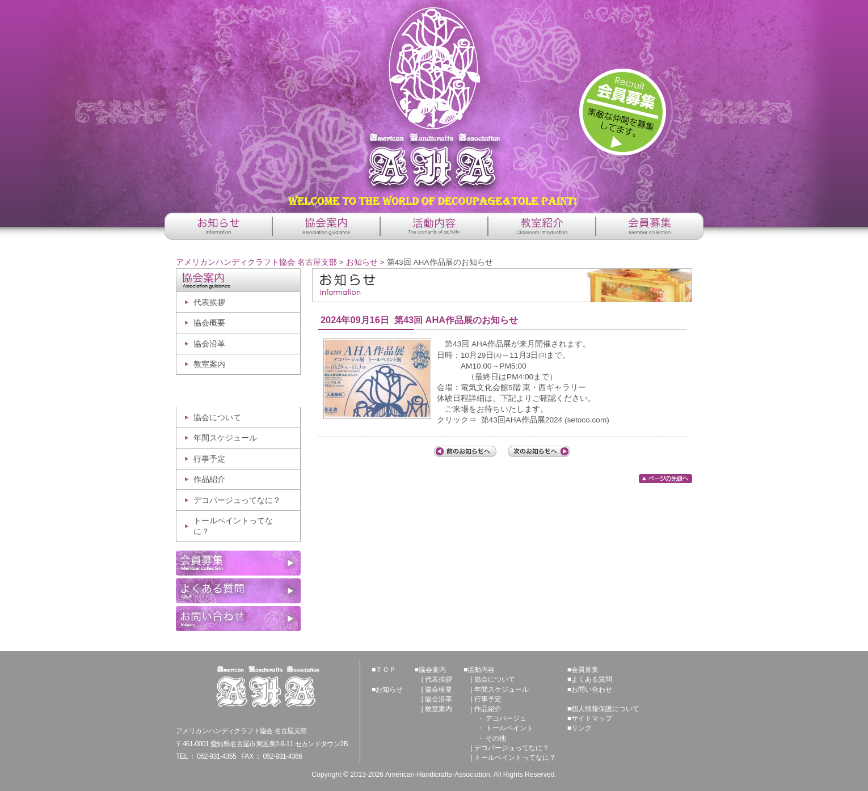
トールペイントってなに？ (233, 526)
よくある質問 (591, 679)
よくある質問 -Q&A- (238, 590)
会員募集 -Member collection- (649, 226)
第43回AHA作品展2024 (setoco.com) (545, 420)
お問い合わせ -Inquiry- (238, 618)
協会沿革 (209, 344)
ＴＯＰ (386, 670)
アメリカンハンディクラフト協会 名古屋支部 (434, 102)
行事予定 (209, 459)
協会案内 (432, 670)
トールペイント (509, 728)
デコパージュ (506, 718)
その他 (496, 738)
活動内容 (481, 670)
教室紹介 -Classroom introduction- (542, 226)
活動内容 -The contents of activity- (434, 226)
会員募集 (585, 670)
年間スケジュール (225, 438)
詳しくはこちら (622, 112)
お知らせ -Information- (218, 226)
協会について (217, 417)
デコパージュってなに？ (237, 500)
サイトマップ (591, 718)
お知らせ (362, 262)
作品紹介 (209, 479)
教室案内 (209, 364)
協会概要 (209, 323)
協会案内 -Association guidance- (326, 226)
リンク (581, 728)
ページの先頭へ (665, 478)
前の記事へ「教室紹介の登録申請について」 (465, 451)
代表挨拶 (209, 302)
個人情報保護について (605, 709)
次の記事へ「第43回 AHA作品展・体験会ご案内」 (539, 451)
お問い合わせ (591, 689)
